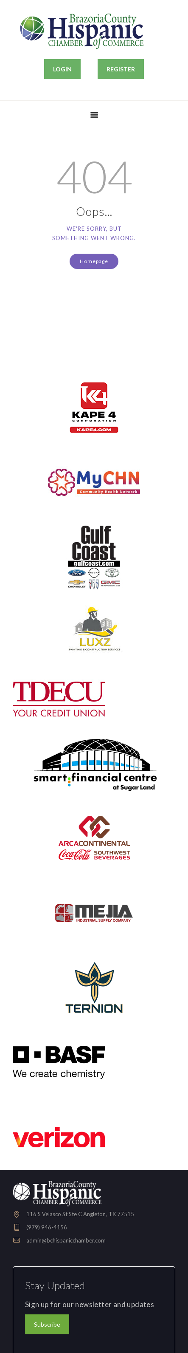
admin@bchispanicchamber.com (66, 1240)
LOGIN (62, 69)
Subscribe (47, 1324)
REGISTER (121, 69)
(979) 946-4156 (46, 1227)
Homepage (94, 261)
